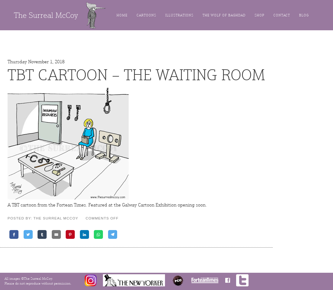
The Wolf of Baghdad (224, 15)
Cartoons (146, 15)
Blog (304, 15)
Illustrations (179, 15)
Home (122, 15)
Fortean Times (71, 205)
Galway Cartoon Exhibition (149, 205)
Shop (259, 15)
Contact (281, 15)
